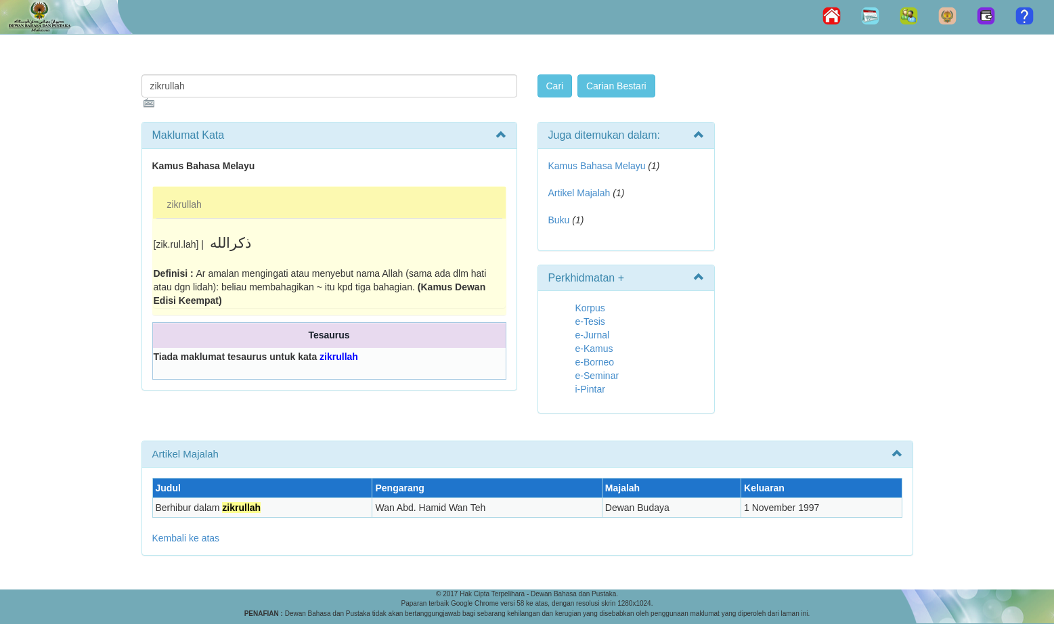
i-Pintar (590, 389)
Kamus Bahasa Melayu (598, 165)
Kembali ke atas (186, 538)
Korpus (590, 308)
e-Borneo (595, 362)
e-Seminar (597, 375)
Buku (559, 220)
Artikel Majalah (579, 192)
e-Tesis (590, 321)
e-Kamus (594, 348)
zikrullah (184, 204)
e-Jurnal (592, 335)
